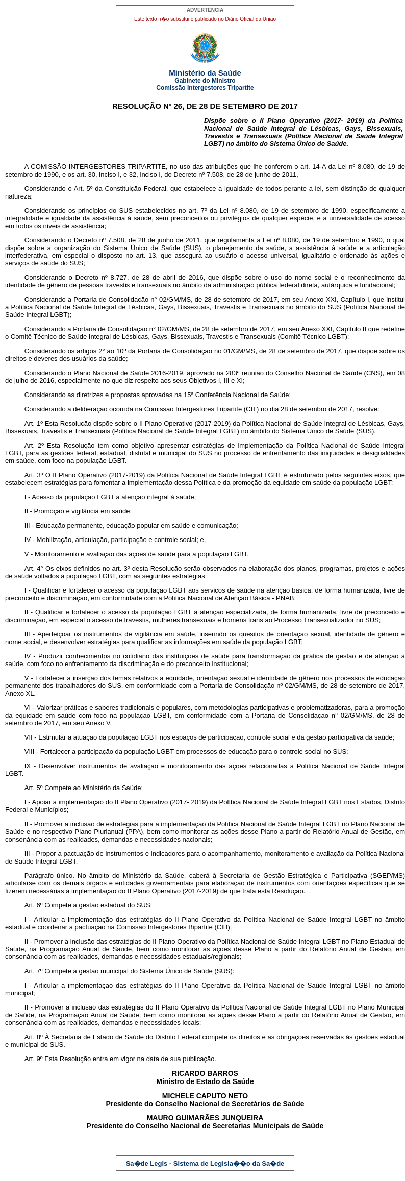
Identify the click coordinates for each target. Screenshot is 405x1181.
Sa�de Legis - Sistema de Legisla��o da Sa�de (205, 1163)
